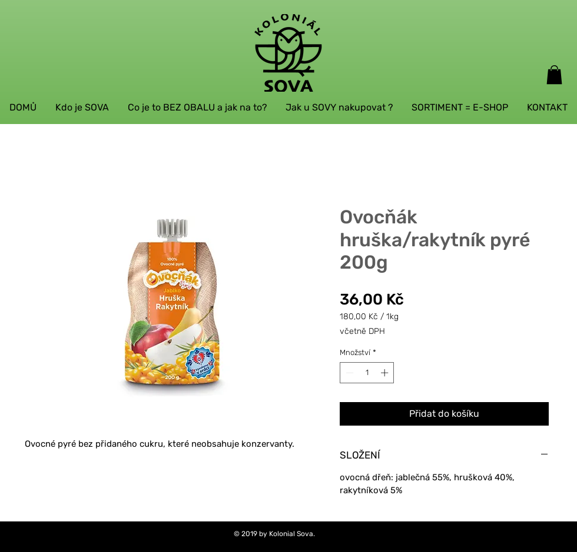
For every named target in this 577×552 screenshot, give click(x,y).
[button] (554, 74)
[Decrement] (348, 373)
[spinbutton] (367, 373)
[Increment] (386, 373)
